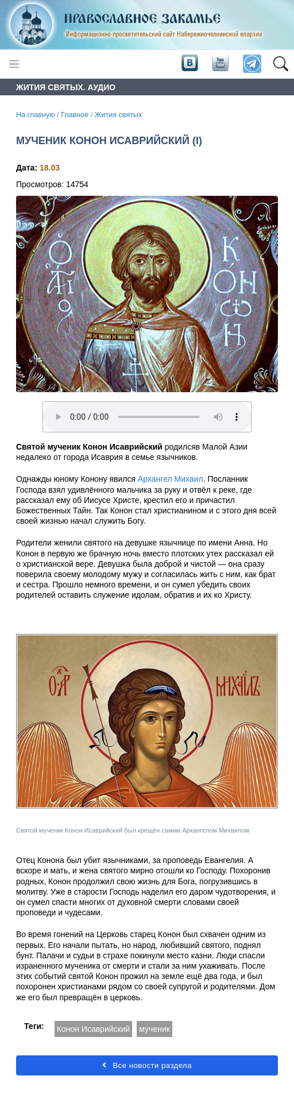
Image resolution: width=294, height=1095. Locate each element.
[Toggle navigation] (14, 64)
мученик (154, 1029)
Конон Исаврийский (93, 1029)
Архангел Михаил (170, 478)
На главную (35, 115)
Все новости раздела (147, 1065)
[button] (280, 64)
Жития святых (118, 115)
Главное (74, 115)
